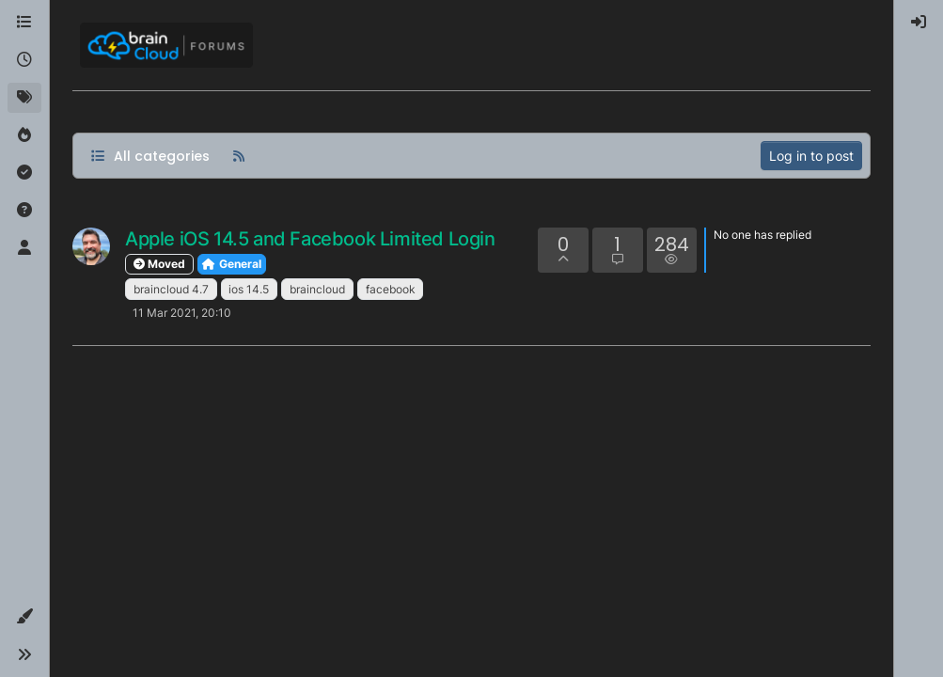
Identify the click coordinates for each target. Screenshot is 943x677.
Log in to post (811, 156)
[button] (24, 617)
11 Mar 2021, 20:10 (182, 313)
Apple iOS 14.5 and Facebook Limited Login (310, 239)
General (231, 264)
